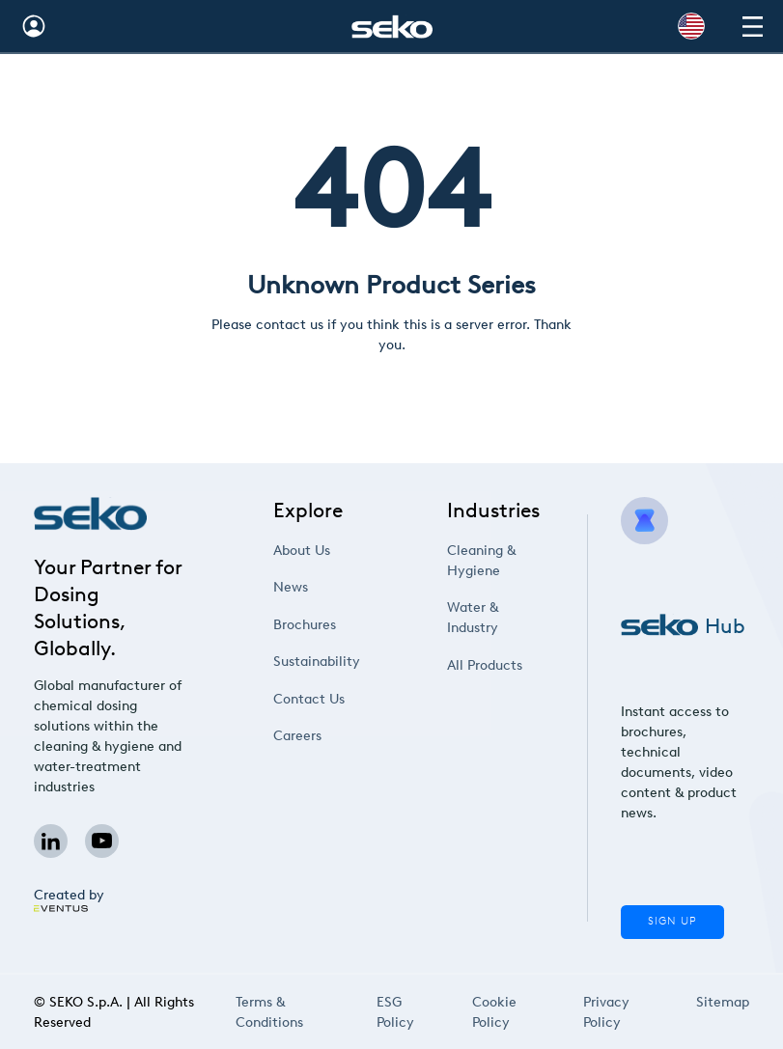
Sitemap (722, 1004)
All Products (485, 665)
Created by (69, 899)
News (291, 587)
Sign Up (672, 921)
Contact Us (309, 699)
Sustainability (317, 661)
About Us (302, 550)
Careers (298, 736)
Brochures (305, 625)
